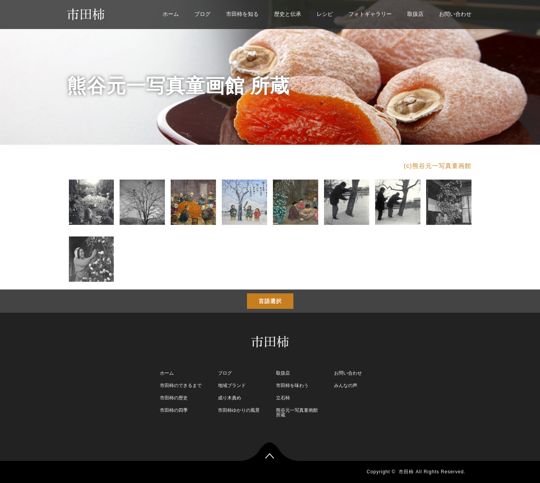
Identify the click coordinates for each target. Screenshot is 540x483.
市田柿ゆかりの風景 (239, 410)
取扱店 (415, 14)
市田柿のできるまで (181, 385)
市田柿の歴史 (174, 398)
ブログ (202, 14)
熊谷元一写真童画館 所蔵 (297, 413)
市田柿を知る (242, 14)
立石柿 (283, 398)
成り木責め (229, 398)
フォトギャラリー (370, 14)
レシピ (325, 14)
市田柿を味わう (292, 385)
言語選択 (270, 301)
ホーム (171, 14)
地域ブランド (232, 385)
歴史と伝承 (287, 14)
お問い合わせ (455, 14)
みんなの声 (345, 385)
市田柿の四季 (174, 410)
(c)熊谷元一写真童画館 (437, 166)
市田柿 (406, 471)
